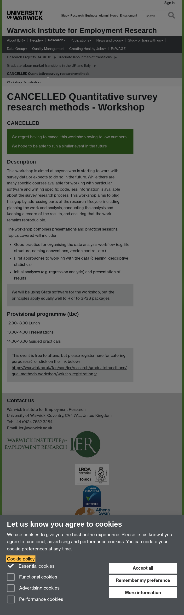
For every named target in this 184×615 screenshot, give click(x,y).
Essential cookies (31, 566)
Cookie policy (21, 559)
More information (143, 592)
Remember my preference (143, 580)
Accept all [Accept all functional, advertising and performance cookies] (143, 568)
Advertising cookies (33, 588)
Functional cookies (32, 577)
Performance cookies (35, 599)
